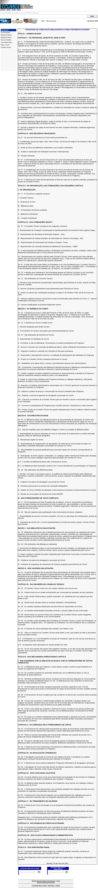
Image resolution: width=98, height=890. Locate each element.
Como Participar (5, 32)
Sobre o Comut (5, 45)
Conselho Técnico (6, 47)
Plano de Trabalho (6, 40)
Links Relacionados (6, 42)
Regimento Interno (6, 37)
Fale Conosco (51, 21)
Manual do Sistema (6, 35)
